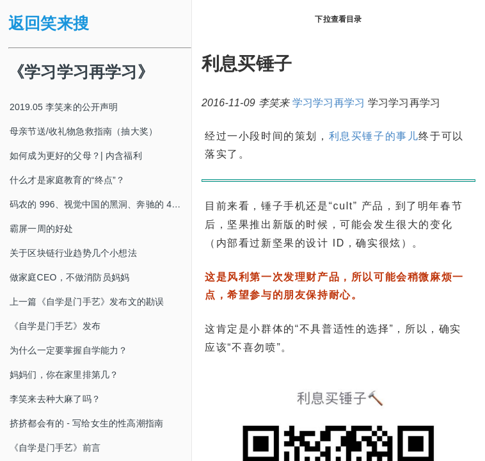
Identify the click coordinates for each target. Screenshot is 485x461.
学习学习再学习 (328, 102)
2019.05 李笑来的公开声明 (64, 107)
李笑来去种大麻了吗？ (55, 399)
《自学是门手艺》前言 (55, 447)
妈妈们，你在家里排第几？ (64, 374)
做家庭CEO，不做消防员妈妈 (69, 277)
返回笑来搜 (48, 23)
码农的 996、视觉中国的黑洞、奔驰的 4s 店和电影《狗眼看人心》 (100, 204)
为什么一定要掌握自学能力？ (69, 350)
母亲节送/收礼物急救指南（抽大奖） (83, 131)
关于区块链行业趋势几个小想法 (73, 253)
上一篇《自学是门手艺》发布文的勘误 (87, 301)
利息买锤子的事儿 (374, 136)
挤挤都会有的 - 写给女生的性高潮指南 (86, 423)
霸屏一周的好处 (41, 228)
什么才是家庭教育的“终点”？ (67, 180)
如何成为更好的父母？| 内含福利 (76, 155)
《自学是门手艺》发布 (55, 326)
